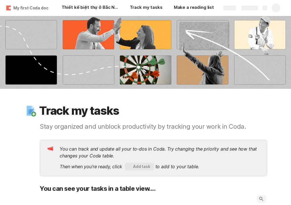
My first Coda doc (30, 7)
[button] (30, 110)
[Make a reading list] (194, 8)
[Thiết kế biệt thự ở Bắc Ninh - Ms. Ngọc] (90, 8)
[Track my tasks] (146, 8)
